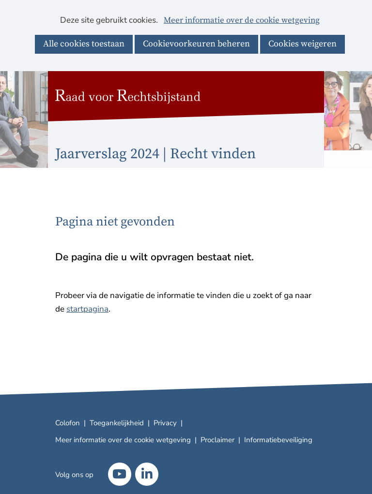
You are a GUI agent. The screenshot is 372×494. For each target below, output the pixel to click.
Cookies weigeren (302, 43)
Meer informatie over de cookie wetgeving (242, 21)
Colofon (67, 423)
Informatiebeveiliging (278, 440)
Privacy (165, 423)
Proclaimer (217, 440)
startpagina (87, 308)
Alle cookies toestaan (83, 43)
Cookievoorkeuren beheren (196, 43)
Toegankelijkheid (117, 423)
